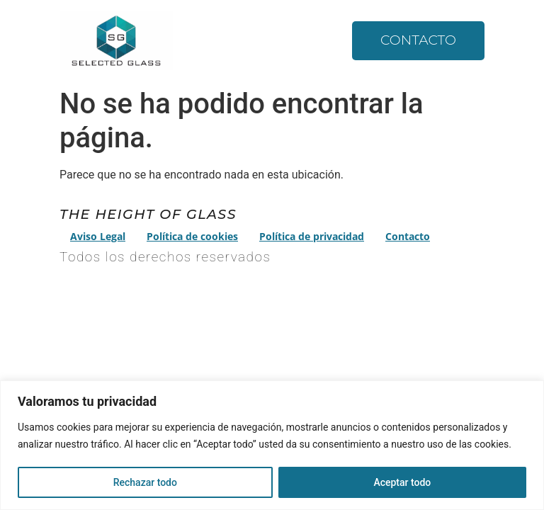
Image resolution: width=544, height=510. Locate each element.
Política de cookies (192, 236)
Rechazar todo (145, 482)
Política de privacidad (311, 236)
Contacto (418, 40)
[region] (272, 445)
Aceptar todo (402, 482)
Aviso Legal (97, 236)
